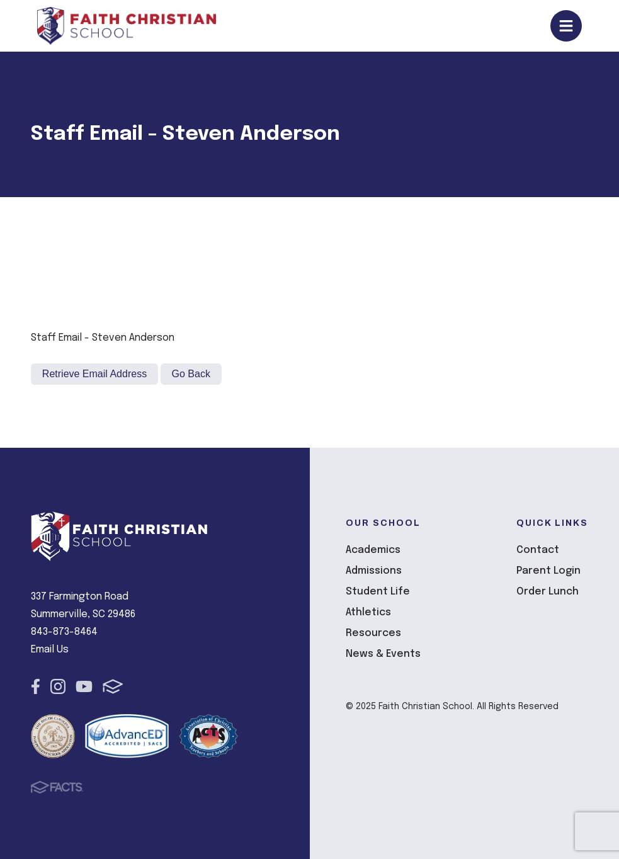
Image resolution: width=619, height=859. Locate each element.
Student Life (378, 591)
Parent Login (548, 571)
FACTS (113, 686)
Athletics (368, 612)
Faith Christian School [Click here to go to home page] (126, 26)
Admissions (374, 571)
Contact (537, 550)
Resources (373, 633)
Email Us (50, 649)
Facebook (35, 686)
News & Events (383, 654)
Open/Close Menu (566, 25)
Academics (373, 550)
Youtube (84, 686)
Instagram (57, 686)
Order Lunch (547, 591)
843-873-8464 (64, 632)
